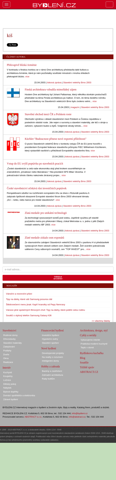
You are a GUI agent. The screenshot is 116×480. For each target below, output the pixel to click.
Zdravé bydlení (10, 399)
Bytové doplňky (10, 391)
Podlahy (7, 350)
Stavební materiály (12, 343)
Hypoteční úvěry (50, 339)
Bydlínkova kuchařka (91, 353)
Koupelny (7, 376)
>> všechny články (101, 321)
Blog (82, 357)
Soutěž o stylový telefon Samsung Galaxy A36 (28, 315)
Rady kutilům (48, 378)
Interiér (7, 367)
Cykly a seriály (88, 335)
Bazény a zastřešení (52, 371)
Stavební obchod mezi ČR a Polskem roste (48, 114)
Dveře (6, 354)
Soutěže (84, 362)
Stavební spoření (50, 343)
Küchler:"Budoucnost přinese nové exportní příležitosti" (56, 138)
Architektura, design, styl (94, 330)
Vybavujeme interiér (90, 340)
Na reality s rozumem (52, 357)
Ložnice (7, 380)
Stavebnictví (9, 330)
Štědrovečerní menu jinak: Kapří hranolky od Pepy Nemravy (35, 304)
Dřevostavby (9, 339)
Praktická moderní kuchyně (94, 343)
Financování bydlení (52, 330)
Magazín (12, 285)
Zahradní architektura (52, 375)
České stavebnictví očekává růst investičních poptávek (37, 188)
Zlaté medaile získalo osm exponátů (44, 237)
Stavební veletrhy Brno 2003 (77, 82)
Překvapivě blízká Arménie (22, 64)
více (27, 76)
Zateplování (9, 346)
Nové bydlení (48, 348)
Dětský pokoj (9, 384)
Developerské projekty (53, 353)
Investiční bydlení (50, 335)
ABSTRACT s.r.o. (33, 416)
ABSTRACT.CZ (89, 371)
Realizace (8, 362)
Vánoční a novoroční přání (19, 293)
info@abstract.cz (77, 416)
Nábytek (7, 387)
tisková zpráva (54, 82)
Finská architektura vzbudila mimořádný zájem (50, 89)
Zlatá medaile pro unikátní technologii (46, 212)
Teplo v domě (87, 347)
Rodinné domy (10, 335)
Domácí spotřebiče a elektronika (19, 395)
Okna (6, 358)
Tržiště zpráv (87, 367)
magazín (75, 107)
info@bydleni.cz (80, 413)
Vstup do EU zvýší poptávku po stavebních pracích (35, 163)
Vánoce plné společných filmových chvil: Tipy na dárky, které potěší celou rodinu (45, 310)
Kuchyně (7, 372)
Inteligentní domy (50, 361)
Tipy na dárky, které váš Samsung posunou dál (29, 299)
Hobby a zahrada (50, 366)
